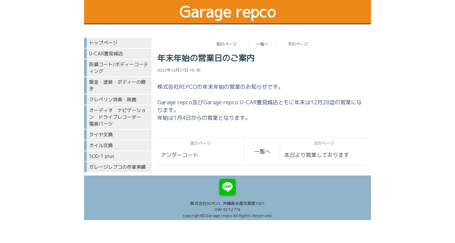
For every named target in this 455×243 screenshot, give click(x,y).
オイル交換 (101, 145)
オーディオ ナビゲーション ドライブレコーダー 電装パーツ (117, 117)
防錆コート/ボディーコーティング (118, 67)
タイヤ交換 (101, 134)
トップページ (103, 42)
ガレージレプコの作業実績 (117, 167)
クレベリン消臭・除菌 (112, 99)
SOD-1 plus (101, 156)
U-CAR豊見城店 (106, 53)
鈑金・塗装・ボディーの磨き (117, 85)
